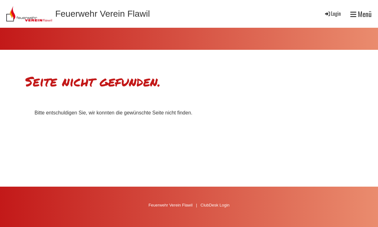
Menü (361, 14)
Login (332, 13)
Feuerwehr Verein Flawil (102, 14)
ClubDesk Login (215, 205)
